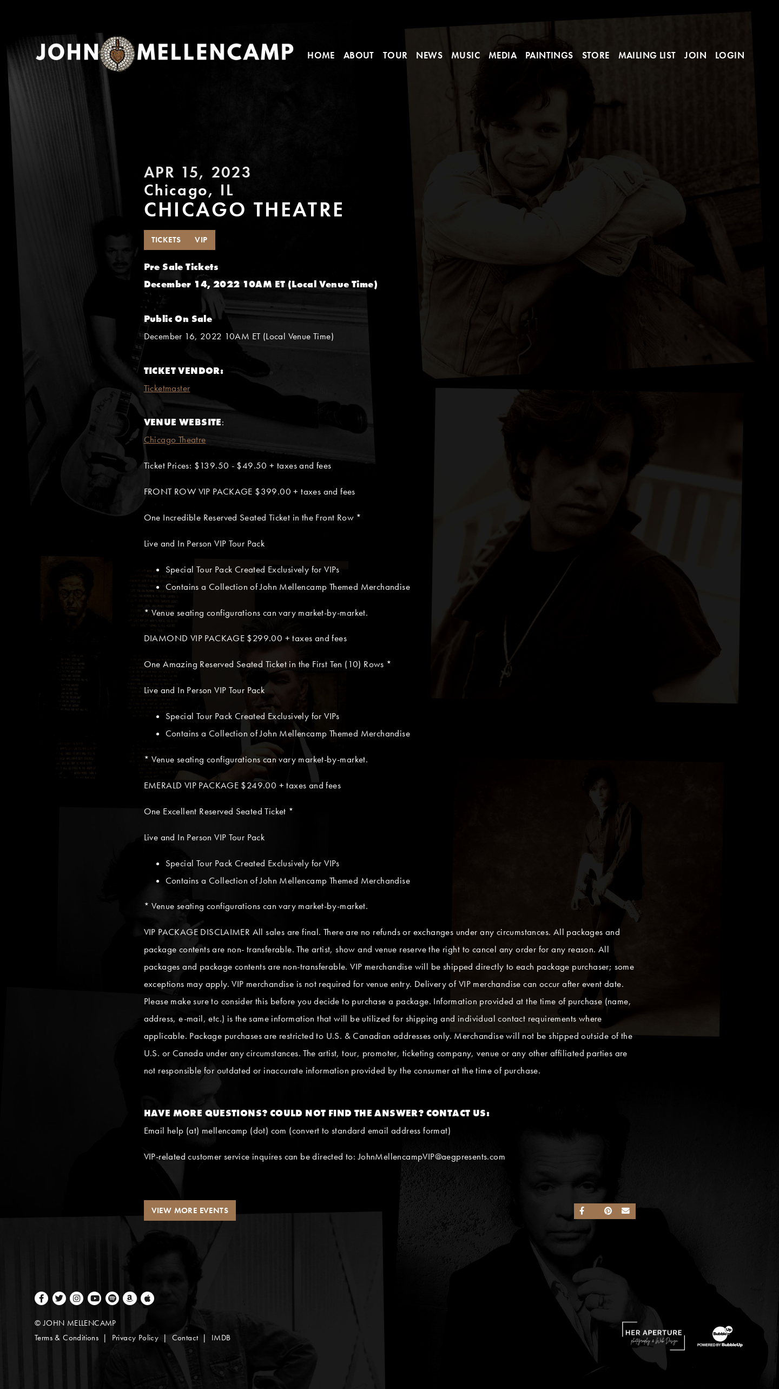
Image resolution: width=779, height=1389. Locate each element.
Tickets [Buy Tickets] (166, 239)
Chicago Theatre (175, 439)
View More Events (189, 1210)
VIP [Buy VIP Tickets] (201, 239)
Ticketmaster (167, 388)
